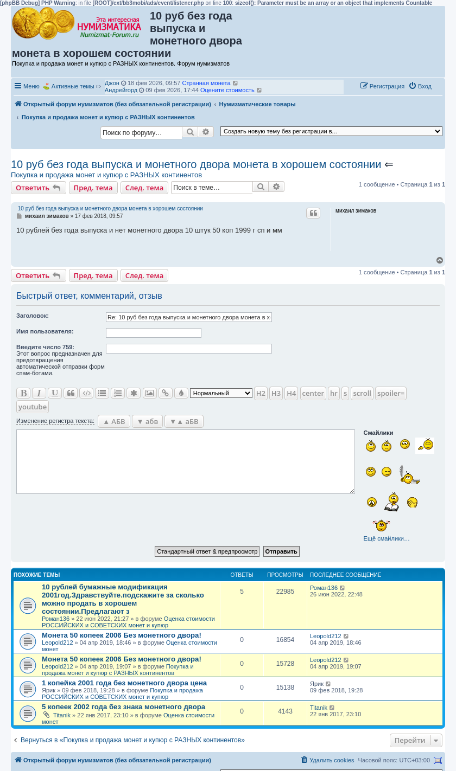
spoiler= (390, 393)
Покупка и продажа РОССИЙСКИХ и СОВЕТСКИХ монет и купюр (122, 693)
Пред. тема (93, 187)
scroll (362, 393)
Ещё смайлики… (387, 538)
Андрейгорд (121, 90)
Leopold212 (57, 642)
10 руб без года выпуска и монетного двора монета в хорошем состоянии (196, 164)
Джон (112, 83)
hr (334, 393)
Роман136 (55, 618)
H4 (291, 393)
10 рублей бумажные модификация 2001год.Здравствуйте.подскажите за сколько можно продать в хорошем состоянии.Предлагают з (123, 599)
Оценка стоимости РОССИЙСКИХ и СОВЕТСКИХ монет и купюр (128, 621)
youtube (32, 407)
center (313, 393)
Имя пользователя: (45, 331)
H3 (276, 393)
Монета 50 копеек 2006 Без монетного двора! (121, 635)
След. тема (144, 187)
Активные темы (73, 86)
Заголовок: (32, 315)
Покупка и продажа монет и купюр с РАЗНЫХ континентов (106, 175)
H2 (260, 393)
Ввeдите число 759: (45, 347)
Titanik (62, 715)
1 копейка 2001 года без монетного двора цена (124, 683)
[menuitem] (420, 86)
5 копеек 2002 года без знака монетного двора (123, 707)
